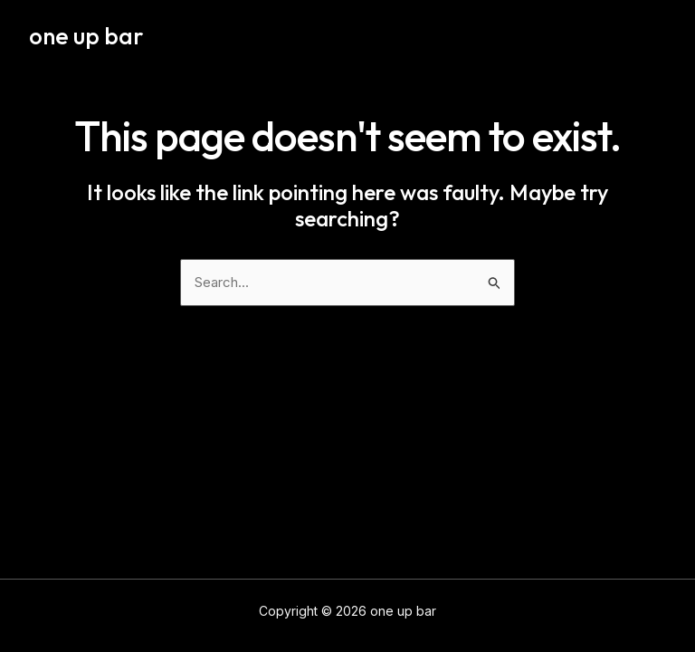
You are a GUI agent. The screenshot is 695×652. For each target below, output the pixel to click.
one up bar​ (86, 36)
